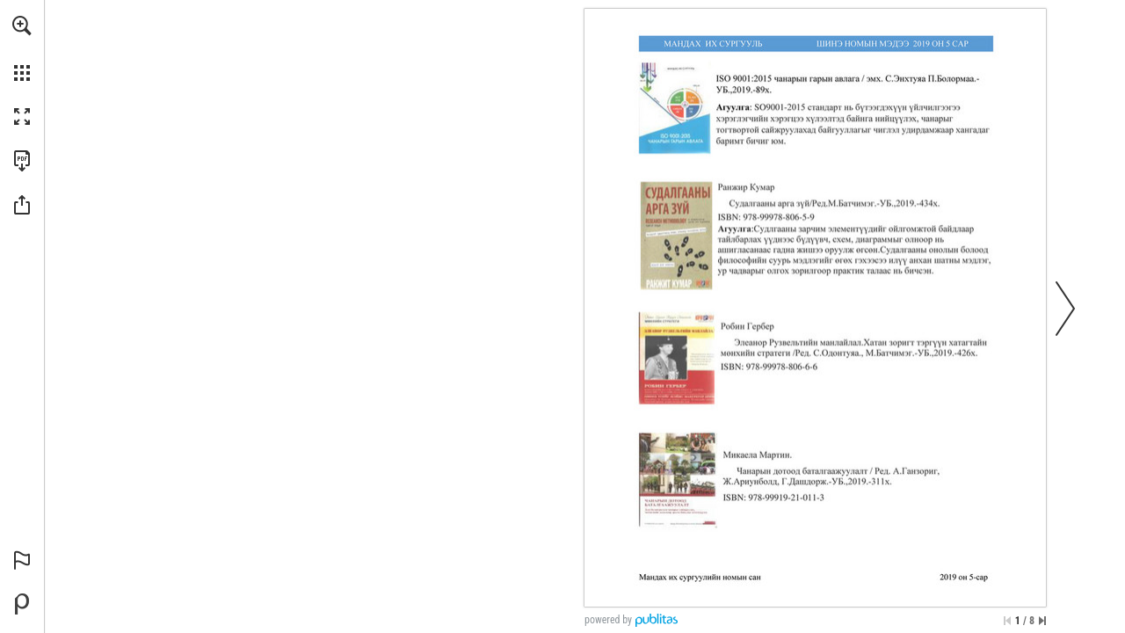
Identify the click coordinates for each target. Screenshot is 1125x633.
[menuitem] (22, 48)
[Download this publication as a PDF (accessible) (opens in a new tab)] (22, 161)
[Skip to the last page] (1042, 620)
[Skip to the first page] (1007, 620)
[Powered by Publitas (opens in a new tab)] (22, 604)
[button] (22, 25)
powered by (608, 620)
